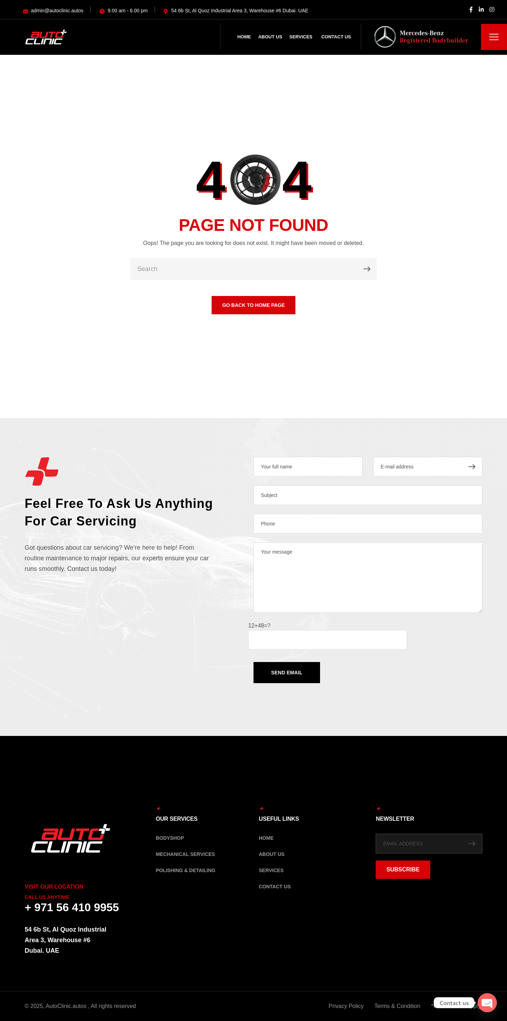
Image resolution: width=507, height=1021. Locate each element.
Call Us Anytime (47, 897)
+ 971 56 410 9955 (72, 907)
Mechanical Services (185, 854)
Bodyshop (170, 838)
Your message (368, 577)
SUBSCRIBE (402, 869)
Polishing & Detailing (185, 870)
